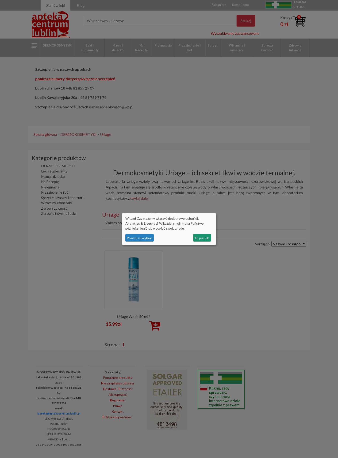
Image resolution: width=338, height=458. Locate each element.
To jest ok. (202, 238)
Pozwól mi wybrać (140, 238)
